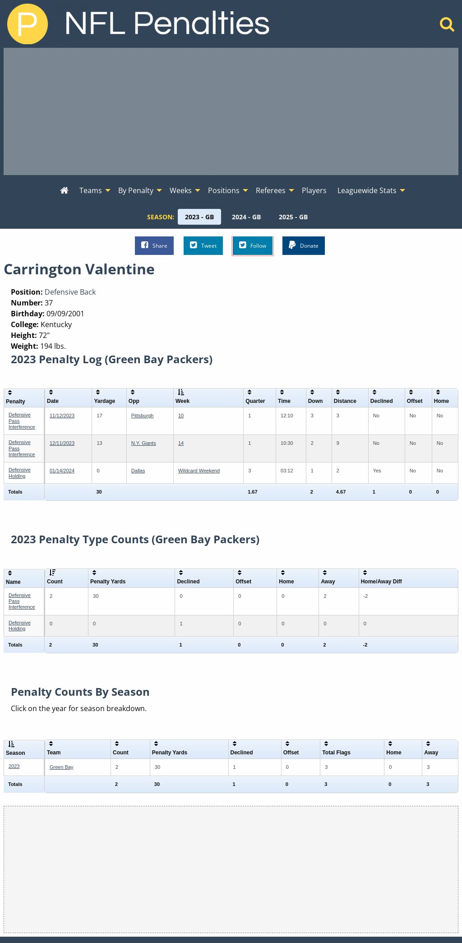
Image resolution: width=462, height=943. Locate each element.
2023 (14, 766)
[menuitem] (64, 190)
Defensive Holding (20, 472)
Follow (252, 245)
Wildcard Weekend (199, 470)
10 (181, 415)
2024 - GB (246, 217)
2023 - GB (199, 217)
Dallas (138, 470)
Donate (304, 245)
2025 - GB (293, 217)
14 (181, 443)
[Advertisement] (231, 111)
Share (154, 245)
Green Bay (62, 767)
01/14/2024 (62, 470)
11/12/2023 (62, 415)
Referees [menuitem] (271, 190)
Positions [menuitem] (224, 190)
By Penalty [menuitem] (135, 190)
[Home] (447, 27)
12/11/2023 (62, 443)
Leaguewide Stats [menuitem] (367, 190)
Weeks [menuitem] (181, 190)
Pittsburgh (142, 415)
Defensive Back (70, 292)
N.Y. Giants (143, 443)
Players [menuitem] (314, 190)
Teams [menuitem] (90, 190)
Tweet (203, 245)
